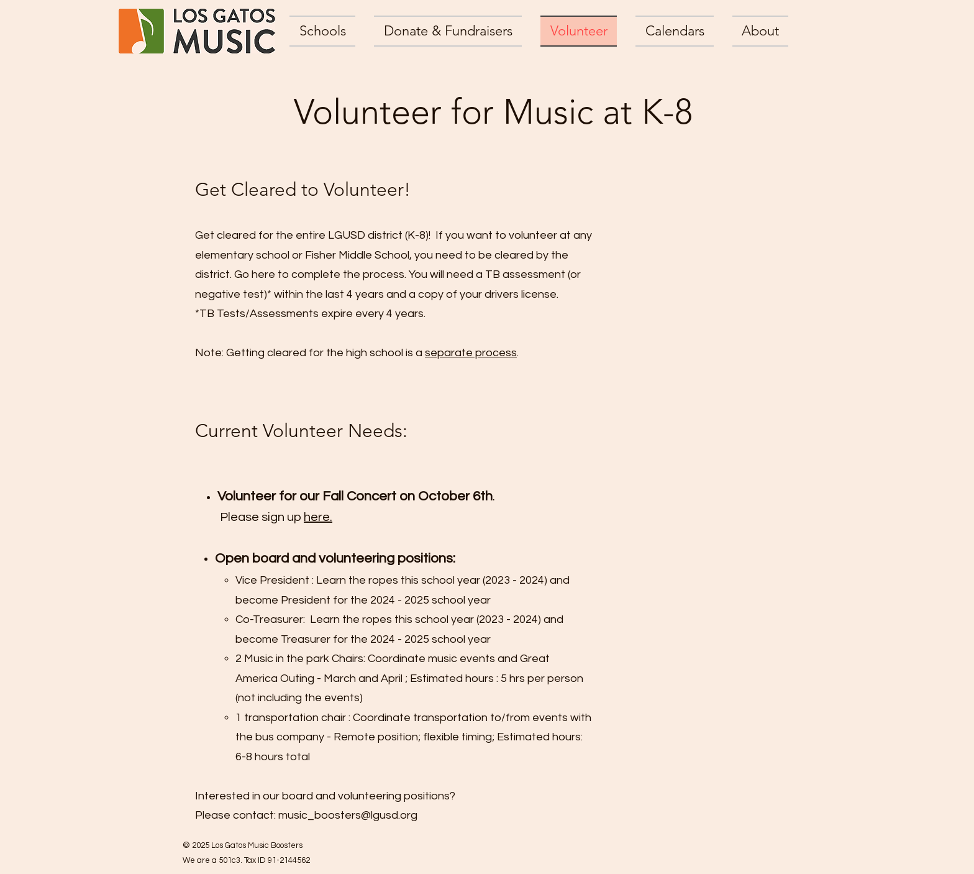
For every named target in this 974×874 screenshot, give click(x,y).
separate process (471, 353)
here (318, 517)
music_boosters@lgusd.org (347, 815)
